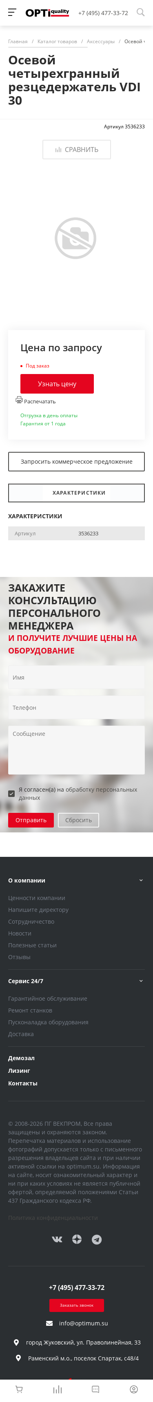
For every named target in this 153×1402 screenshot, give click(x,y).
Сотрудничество (31, 921)
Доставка (21, 1034)
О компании (26, 880)
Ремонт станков (30, 1010)
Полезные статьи (32, 945)
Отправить (31, 820)
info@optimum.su (83, 1323)
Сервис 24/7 (25, 981)
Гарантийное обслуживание (47, 998)
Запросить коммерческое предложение (77, 461)
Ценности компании (36, 898)
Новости (19, 933)
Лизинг (19, 1070)
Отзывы (19, 957)
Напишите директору (38, 909)
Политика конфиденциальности (53, 1218)
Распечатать (36, 400)
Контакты (23, 1083)
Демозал (21, 1058)
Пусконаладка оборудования (48, 1022)
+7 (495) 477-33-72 (103, 13)
